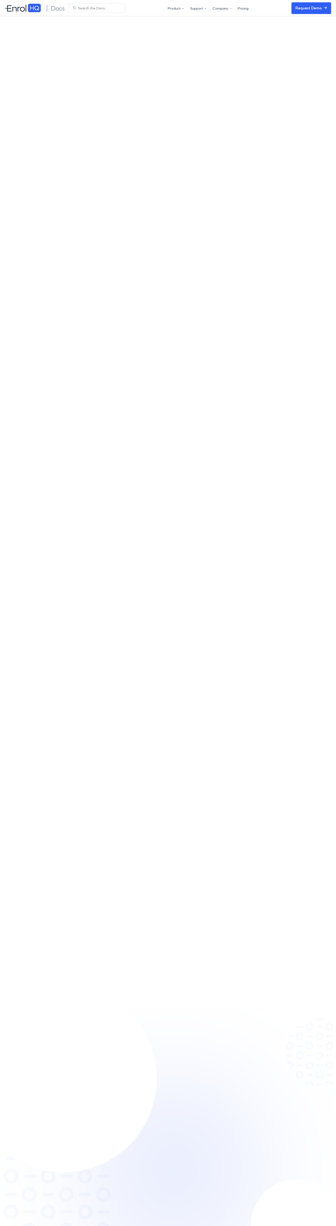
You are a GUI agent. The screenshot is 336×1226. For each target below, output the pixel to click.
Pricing (243, 8)
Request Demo (311, 8)
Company (222, 8)
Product (176, 8)
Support (198, 8)
